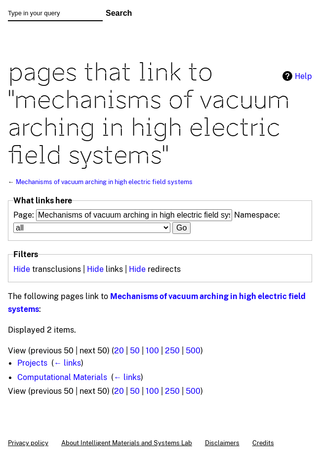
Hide (21, 269)
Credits (263, 443)
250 (172, 350)
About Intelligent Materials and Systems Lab (126, 443)
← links (67, 363)
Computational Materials (62, 377)
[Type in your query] (55, 13)
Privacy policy (28, 443)
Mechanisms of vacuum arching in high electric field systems (104, 182)
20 (119, 350)
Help (303, 76)
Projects (32, 363)
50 (135, 350)
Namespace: (257, 215)
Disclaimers (222, 443)
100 (152, 350)
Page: (23, 215)
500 (193, 350)
